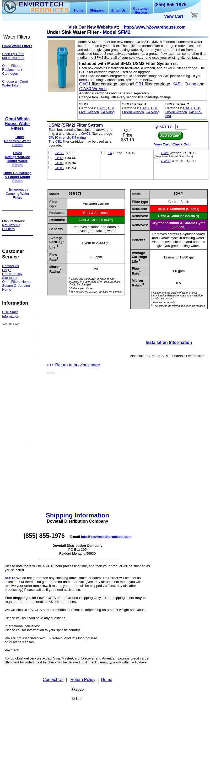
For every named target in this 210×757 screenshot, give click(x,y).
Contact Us (53, 679)
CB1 (139, 84)
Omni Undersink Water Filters (17, 141)
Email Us (118, 10)
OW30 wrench (133, 112)
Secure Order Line (16, 286)
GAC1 (85, 84)
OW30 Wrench (93, 88)
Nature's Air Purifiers (11, 227)
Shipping (97, 10)
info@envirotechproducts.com (106, 537)
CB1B (59, 163)
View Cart (173, 16)
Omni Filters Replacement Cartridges (12, 69)
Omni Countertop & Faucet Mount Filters (17, 177)
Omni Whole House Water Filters (17, 124)
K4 (110, 153)
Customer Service (141, 10)
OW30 (166, 161)
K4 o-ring (108, 112)
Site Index (9, 278)
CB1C (59, 168)
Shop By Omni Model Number (13, 56)
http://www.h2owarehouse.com (154, 27)
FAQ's (6, 270)
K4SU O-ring (184, 84)
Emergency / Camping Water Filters (17, 193)
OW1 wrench (89, 112)
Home (78, 10)
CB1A (59, 158)
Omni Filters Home (16, 282)
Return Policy (12, 274)
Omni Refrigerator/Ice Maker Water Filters (17, 159)
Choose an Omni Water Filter (15, 83)
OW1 (165, 153)
